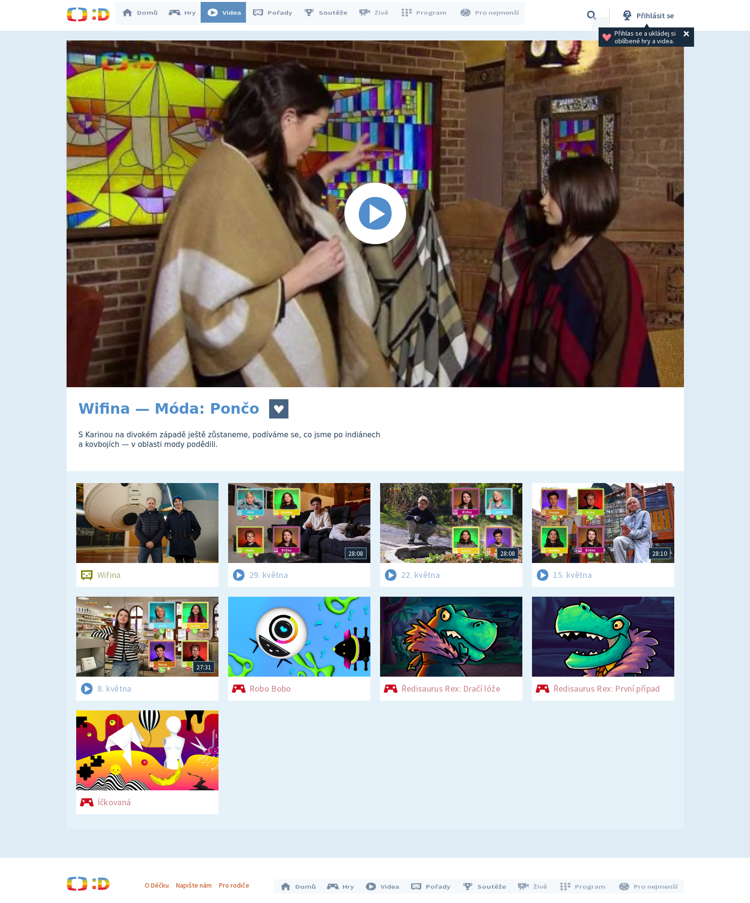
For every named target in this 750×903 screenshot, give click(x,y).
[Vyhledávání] (591, 15)
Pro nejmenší (490, 15)
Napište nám (196, 882)
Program (426, 15)
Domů (144, 15)
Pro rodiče (236, 882)
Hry (187, 15)
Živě (377, 15)
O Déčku (159, 882)
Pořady (277, 15)
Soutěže (330, 15)
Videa (228, 15)
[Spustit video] (375, 213)
